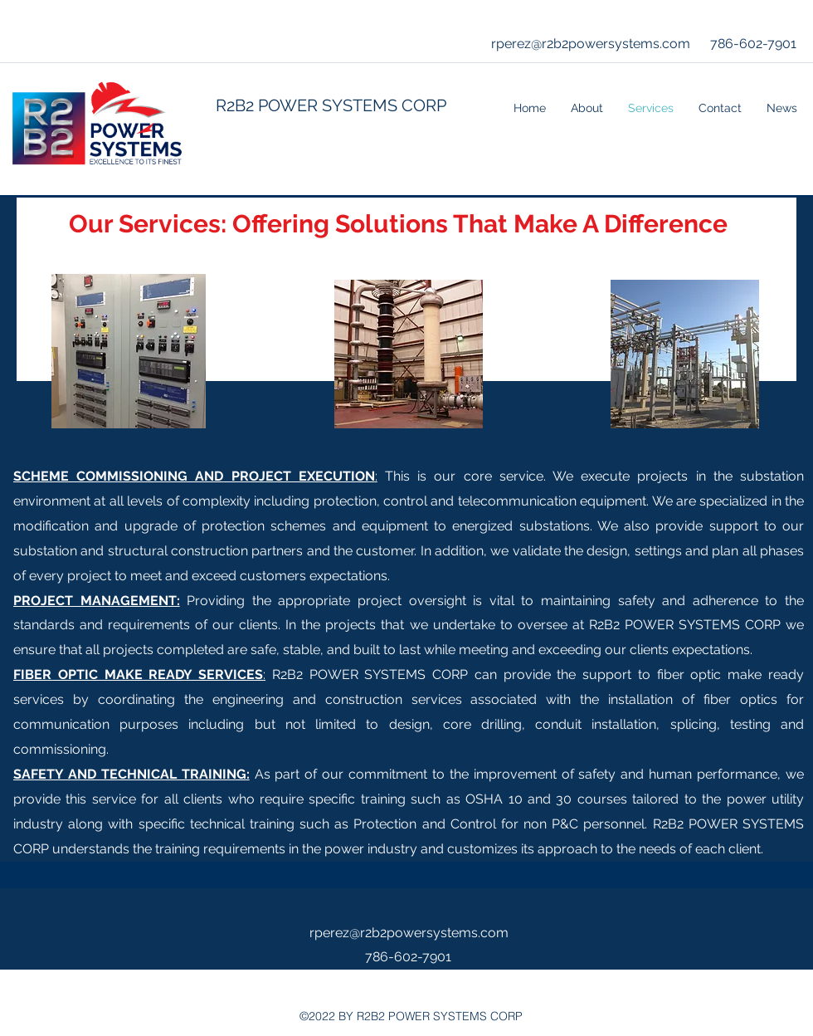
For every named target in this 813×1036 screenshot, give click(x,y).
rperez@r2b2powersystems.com (590, 43)
